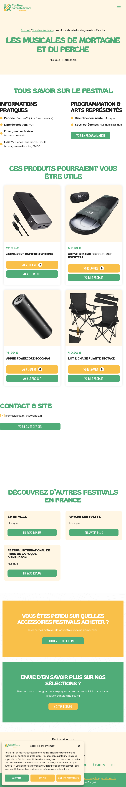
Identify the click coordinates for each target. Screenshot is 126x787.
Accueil (25, 30)
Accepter (16, 778)
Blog (114, 765)
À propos (99, 765)
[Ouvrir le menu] (118, 8)
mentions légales (88, 778)
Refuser (43, 778)
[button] (79, 745)
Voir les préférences (68, 778)
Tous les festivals (42, 30)
